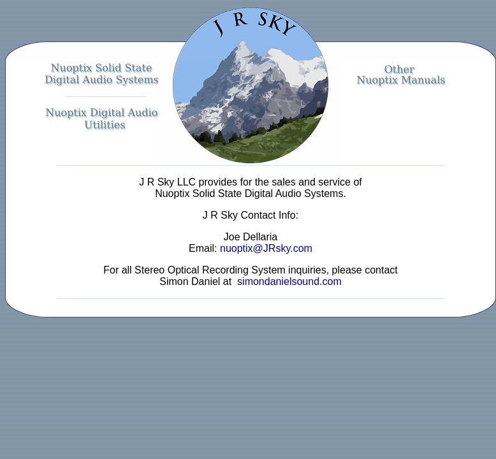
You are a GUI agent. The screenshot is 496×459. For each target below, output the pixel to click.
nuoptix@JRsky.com (266, 248)
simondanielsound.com (288, 281)
